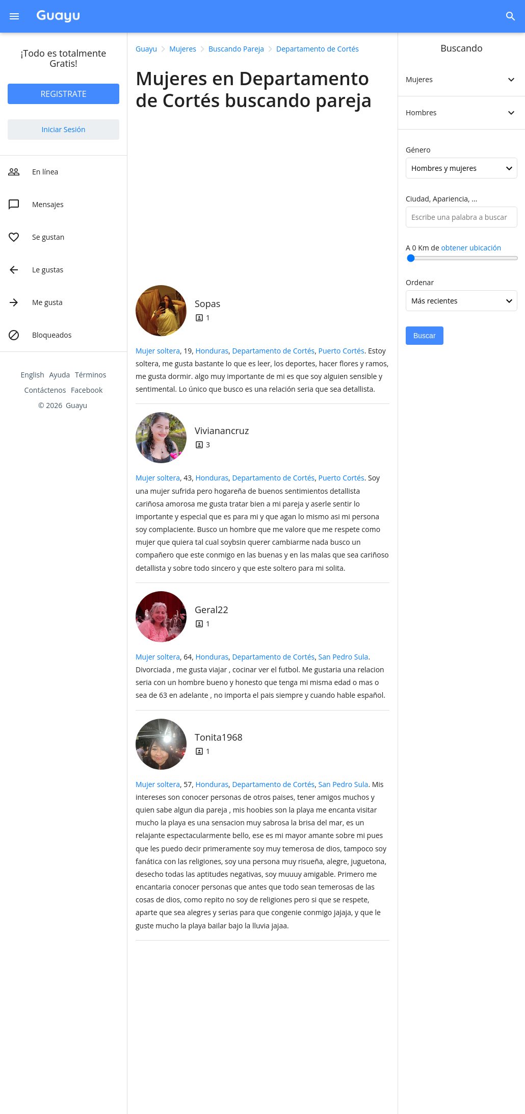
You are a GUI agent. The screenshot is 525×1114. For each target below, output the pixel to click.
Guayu (76, 405)
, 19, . (262, 370)
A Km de (453, 247)
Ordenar (420, 282)
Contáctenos (45, 390)
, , (279, 351)
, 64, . (260, 676)
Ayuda (59, 374)
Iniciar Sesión (63, 129)
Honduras (211, 351)
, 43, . (262, 522)
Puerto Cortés (341, 351)
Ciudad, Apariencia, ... (441, 199)
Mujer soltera (158, 351)
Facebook (86, 390)
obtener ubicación (471, 247)
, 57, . (261, 854)
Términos (90, 374)
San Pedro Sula (344, 657)
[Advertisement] (262, 195)
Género (418, 150)
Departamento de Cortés (273, 351)
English (32, 374)
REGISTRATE (63, 93)
